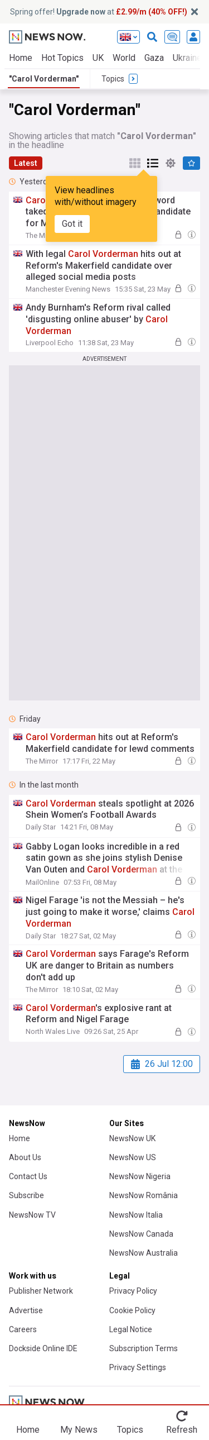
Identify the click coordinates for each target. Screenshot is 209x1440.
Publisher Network (41, 1290)
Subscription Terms (143, 1348)
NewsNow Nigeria (140, 1176)
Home (20, 58)
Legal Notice (130, 1329)
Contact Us (28, 1176)
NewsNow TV (32, 1214)
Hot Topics (62, 58)
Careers (23, 1329)
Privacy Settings (137, 1367)
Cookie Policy (132, 1310)
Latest (25, 163)
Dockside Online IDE (43, 1348)
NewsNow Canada (141, 1233)
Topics (130, 1429)
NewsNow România (143, 1195)
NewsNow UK (132, 1138)
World (124, 58)
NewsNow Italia (136, 1214)
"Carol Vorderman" (44, 78)
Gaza (154, 58)
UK (98, 58)
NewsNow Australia (143, 1252)
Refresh (181, 1429)
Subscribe (26, 1195)
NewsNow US (132, 1157)
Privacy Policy (133, 1290)
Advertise (26, 1310)
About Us (25, 1157)
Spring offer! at (98, 11)
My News (79, 1429)
